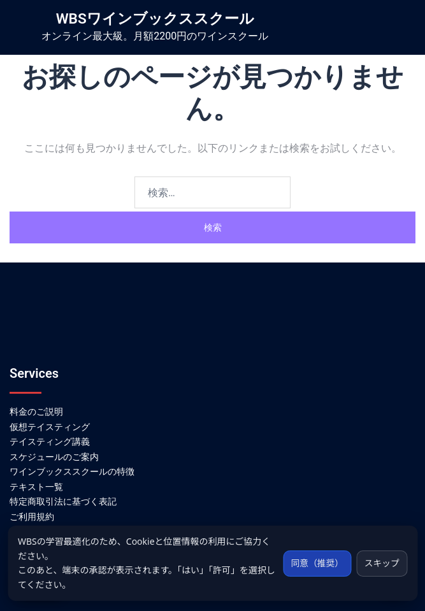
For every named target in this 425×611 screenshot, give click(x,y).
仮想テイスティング (50, 427)
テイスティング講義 (50, 441)
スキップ (381, 563)
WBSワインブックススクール (155, 18)
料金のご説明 (36, 411)
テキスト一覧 (36, 487)
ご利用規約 (32, 517)
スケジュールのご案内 (54, 457)
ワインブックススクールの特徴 (72, 471)
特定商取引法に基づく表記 (63, 501)
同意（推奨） (315, 563)
